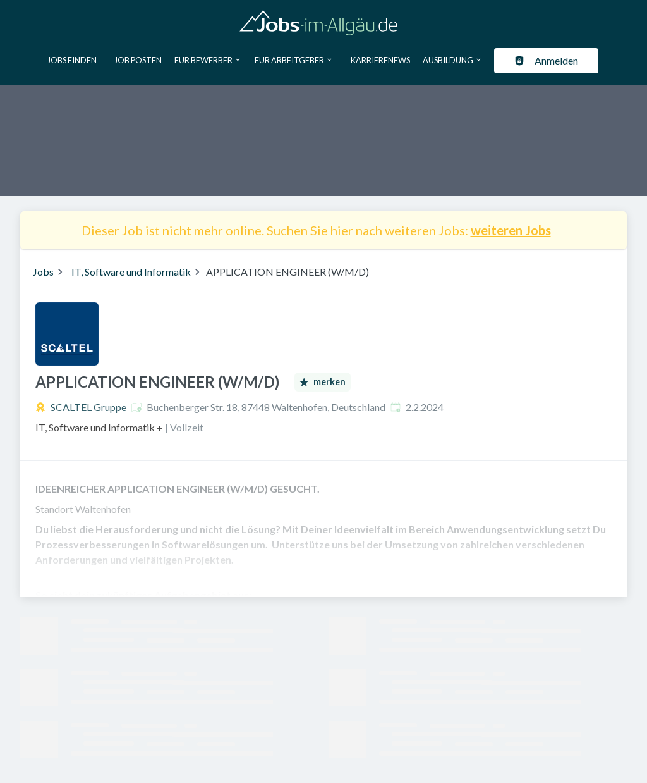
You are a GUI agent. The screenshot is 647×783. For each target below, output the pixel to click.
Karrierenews (380, 60)
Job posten (138, 60)
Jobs (43, 272)
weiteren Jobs (511, 230)
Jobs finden (72, 60)
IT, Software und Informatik (131, 272)
